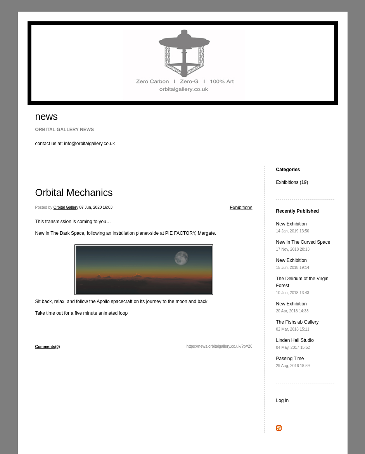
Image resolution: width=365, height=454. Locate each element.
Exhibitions (241, 207)
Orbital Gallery (66, 207)
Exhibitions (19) (292, 182)
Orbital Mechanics (74, 192)
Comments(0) (47, 347)
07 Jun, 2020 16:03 (95, 207)
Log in (282, 400)
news (46, 116)
